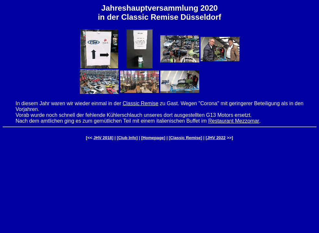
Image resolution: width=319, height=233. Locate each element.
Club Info (127, 137)
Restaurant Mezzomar (233, 121)
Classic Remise (140, 103)
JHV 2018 (102, 137)
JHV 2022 (216, 137)
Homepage (153, 137)
